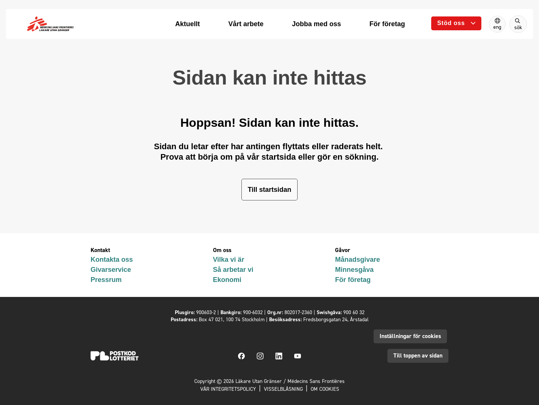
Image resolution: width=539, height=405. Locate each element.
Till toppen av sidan (417, 355)
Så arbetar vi (233, 269)
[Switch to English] (497, 24)
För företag (353, 279)
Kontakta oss (112, 259)
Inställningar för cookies (410, 336)
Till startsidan (270, 189)
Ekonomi (227, 279)
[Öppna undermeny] (456, 23)
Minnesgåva (354, 269)
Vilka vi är (228, 259)
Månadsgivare (357, 259)
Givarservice (111, 269)
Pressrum (106, 279)
